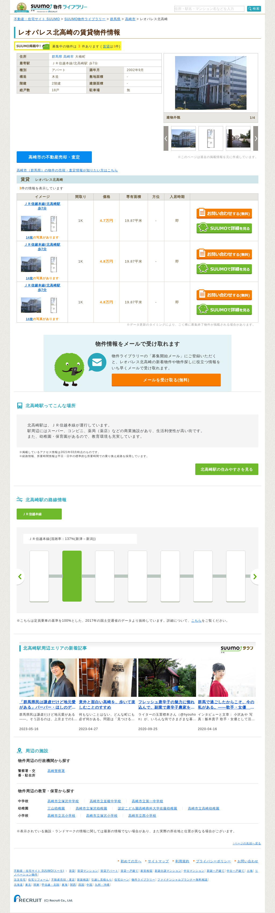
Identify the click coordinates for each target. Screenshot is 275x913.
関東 (36, 884)
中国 (89, 884)
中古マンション (194, 870)
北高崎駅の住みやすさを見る (227, 469)
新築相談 (83, 879)
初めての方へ (131, 861)
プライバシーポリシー (213, 861)
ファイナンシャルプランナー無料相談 (182, 879)
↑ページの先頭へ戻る (247, 843)
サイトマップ (158, 861)
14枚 (29, 237)
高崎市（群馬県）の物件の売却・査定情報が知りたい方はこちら (67, 170)
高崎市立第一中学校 (147, 801)
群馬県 (115, 19)
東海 (65, 884)
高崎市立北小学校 (61, 816)
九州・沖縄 (102, 884)
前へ (21, 576)
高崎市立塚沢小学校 (102, 816)
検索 (256, 8)
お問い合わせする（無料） (224, 213)
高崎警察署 (56, 771)
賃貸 (106, 46)
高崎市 (130, 19)
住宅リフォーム (38, 879)
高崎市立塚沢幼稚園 (91, 808)
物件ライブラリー (143, 879)
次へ (254, 576)
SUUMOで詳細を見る (224, 228)
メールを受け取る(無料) (166, 380)
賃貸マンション (87, 870)
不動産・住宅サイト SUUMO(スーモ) (39, 870)
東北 (28, 884)
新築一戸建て (216, 870)
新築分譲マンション (168, 870)
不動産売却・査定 (63, 879)
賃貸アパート (109, 870)
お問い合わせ (247, 861)
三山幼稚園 (56, 808)
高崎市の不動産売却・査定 (54, 157)
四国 (81, 884)
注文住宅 (20, 879)
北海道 (18, 884)
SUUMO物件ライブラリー (85, 19)
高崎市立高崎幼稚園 (203, 808)
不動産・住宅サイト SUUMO (37, 19)
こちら (196, 621)
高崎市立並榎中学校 (105, 801)
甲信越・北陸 (50, 884)
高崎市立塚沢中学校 (63, 801)
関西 (73, 884)
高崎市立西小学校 (142, 816)
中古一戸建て (235, 870)
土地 (250, 870)
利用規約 (182, 861)
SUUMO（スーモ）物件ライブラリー (50, 8)
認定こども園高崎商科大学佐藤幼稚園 (147, 808)
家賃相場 (146, 870)
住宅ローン (121, 879)
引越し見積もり (101, 879)
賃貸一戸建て (129, 870)
